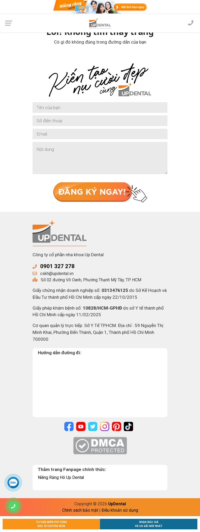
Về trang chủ (100, 56)
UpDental (117, 503)
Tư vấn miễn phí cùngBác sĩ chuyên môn (51, 524)
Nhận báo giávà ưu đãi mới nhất (148, 524)
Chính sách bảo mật (80, 510)
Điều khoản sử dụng (120, 510)
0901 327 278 (57, 266)
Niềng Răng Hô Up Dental (61, 477)
